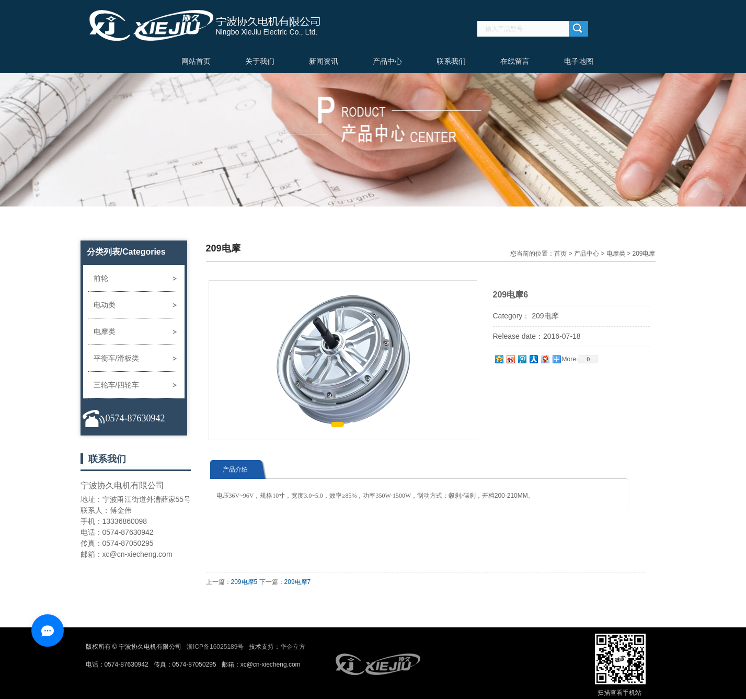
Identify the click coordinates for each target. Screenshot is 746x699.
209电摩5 (244, 582)
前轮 (101, 278)
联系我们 (451, 61)
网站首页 (196, 61)
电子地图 (578, 61)
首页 (560, 253)
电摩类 (105, 331)
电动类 (105, 305)
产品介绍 (235, 469)
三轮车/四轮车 (117, 385)
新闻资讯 (323, 61)
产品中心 (387, 61)
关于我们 (259, 61)
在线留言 (515, 61)
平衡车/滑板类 (117, 358)
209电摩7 (297, 582)
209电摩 (643, 253)
